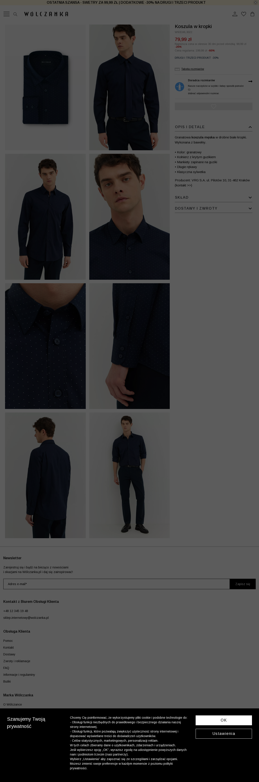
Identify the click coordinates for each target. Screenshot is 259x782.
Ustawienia (224, 733)
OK (224, 720)
